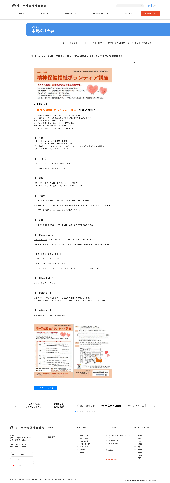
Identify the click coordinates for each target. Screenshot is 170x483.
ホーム (21, 13)
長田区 (140, 449)
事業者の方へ (114, 440)
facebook (22, 460)
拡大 (154, 6)
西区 (139, 458)
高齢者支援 (84, 441)
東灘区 (140, 435)
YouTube (22, 465)
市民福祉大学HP (40, 240)
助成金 (82, 449)
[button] (16, 406)
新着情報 (44, 13)
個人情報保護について (59, 479)
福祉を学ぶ (84, 452)
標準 (149, 6)
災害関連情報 (150, 13)
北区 (139, 447)
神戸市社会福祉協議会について (119, 436)
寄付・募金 (84, 447)
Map (22, 454)
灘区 (139, 438)
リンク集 (13, 479)
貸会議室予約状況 (100, 13)
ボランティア (85, 444)
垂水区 (140, 455)
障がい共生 (84, 438)
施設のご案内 (114, 443)
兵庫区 (140, 444)
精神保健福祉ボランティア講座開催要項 (49, 315)
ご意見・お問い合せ (23, 479)
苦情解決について (37, 479)
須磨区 (140, 452)
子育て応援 (84, 435)
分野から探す (70, 13)
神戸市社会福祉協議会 (29, 5)
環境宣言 (47, 479)
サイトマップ (72, 479)
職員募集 (128, 13)
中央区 (140, 441)
